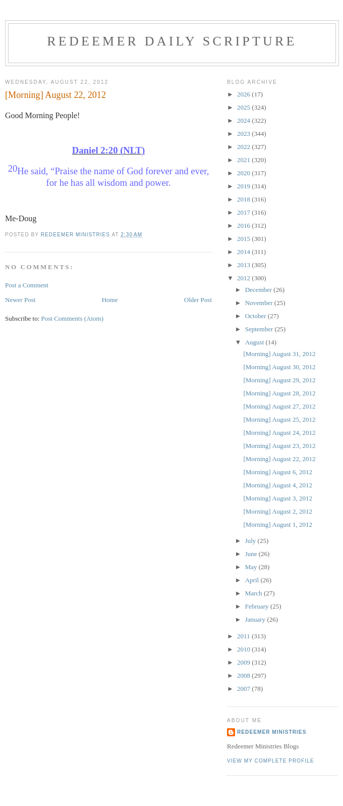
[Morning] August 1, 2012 (277, 524)
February (257, 606)
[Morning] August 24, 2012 (279, 432)
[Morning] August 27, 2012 (279, 406)
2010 (244, 649)
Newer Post (20, 300)
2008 (244, 675)
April (253, 580)
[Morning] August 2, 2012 (277, 511)
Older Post (198, 300)
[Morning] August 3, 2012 (277, 498)
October (256, 316)
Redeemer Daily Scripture (172, 41)
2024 (244, 120)
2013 (244, 265)
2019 (244, 186)
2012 (244, 278)
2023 (244, 133)
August (255, 342)
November (259, 303)
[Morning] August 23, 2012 (279, 445)
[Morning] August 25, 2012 (279, 419)
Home (110, 300)
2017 (244, 212)
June (252, 554)
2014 (244, 252)
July (251, 540)
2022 (244, 146)
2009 (244, 662)
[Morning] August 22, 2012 (279, 459)
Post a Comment (26, 285)
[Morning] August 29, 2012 (279, 380)
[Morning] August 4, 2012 (277, 485)
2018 (244, 199)
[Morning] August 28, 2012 (279, 393)
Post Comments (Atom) (72, 318)
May (252, 567)
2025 (244, 107)
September (260, 329)
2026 (244, 94)
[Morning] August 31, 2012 (279, 354)
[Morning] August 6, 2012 (277, 472)
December (259, 289)
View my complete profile (270, 761)
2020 (244, 173)
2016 (244, 225)
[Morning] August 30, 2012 (279, 367)
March (254, 593)
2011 (244, 636)
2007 (244, 688)
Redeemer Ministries (271, 732)
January (256, 619)
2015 (244, 238)
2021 (244, 160)
